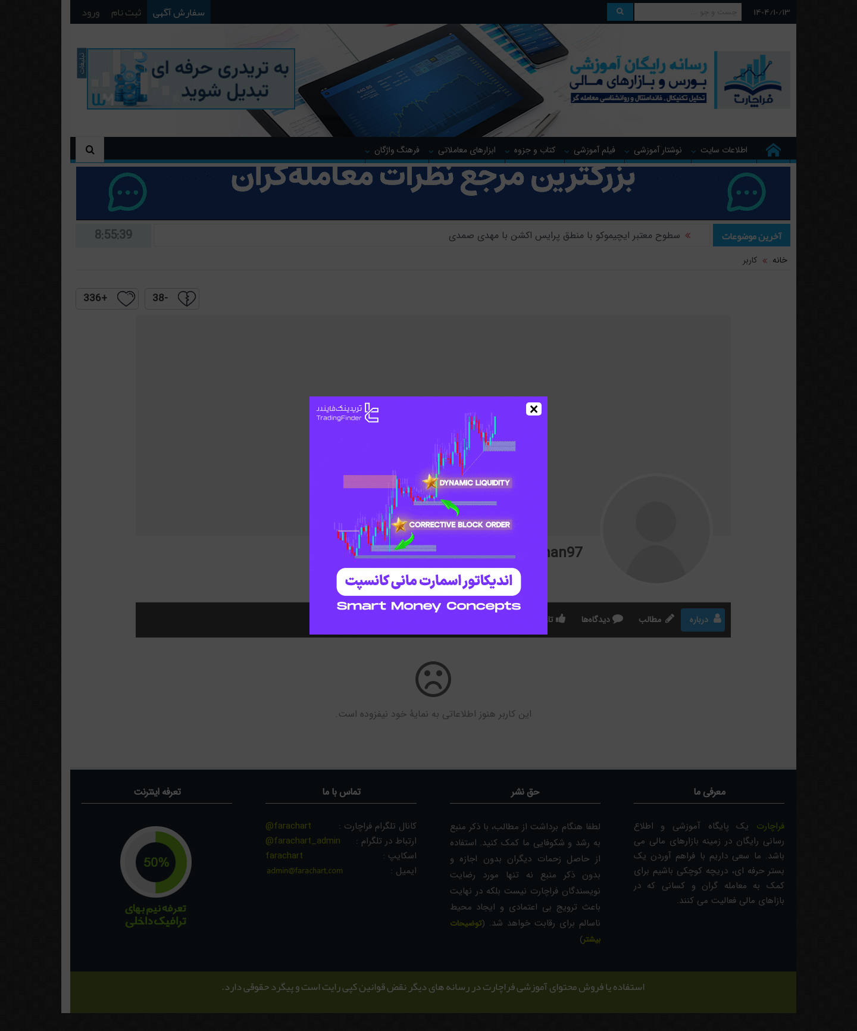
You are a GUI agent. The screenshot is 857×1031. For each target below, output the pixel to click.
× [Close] (534, 408)
